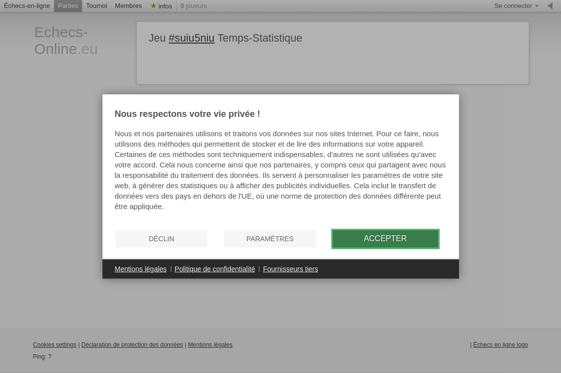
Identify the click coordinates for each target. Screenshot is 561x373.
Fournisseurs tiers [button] (290, 268)
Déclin (161, 239)
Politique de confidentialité (215, 268)
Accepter (385, 238)
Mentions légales (141, 268)
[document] (281, 165)
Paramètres (270, 239)
